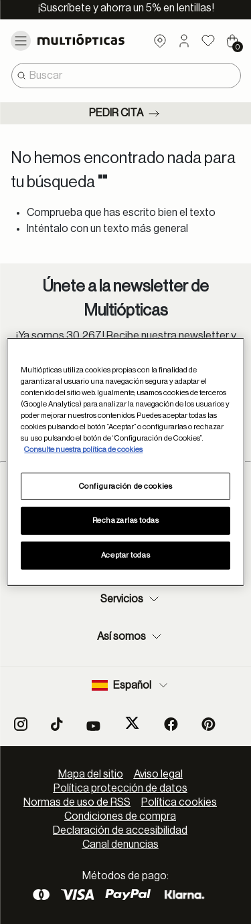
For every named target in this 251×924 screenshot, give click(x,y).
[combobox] (126, 75)
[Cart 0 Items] (232, 41)
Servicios (131, 599)
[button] (184, 41)
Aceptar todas (125, 555)
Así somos (131, 636)
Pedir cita (125, 114)
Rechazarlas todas (125, 520)
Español (131, 685)
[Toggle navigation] (21, 41)
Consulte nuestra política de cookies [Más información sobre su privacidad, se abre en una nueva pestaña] (83, 449)
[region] (125, 462)
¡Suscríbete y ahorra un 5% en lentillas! (125, 8)
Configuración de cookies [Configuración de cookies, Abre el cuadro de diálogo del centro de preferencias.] (126, 485)
